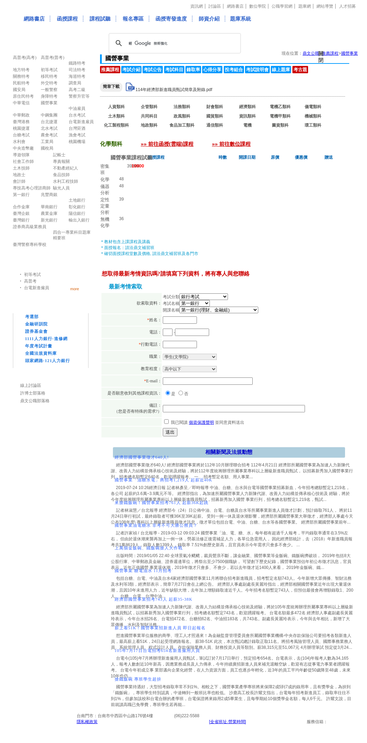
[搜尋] (174, 43)
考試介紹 (131, 69)
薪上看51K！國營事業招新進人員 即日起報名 (160, 627)
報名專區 (133, 19)
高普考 (30, 281)
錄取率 (193, 69)
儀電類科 (313, 106)
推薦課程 (110, 69)
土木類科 (116, 116)
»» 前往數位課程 (231, 144)
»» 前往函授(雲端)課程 (167, 144)
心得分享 (212, 69)
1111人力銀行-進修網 (46, 338)
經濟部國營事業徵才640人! (142, 457)
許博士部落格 (32, 393)
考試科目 (174, 69)
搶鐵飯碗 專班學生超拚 (138, 679)
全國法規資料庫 (41, 353)
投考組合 (234, 69)
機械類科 (313, 116)
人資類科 (116, 106)
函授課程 (67, 19)
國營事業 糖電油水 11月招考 (143, 570)
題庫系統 (240, 19)
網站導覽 (324, 6)
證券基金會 (36, 331)
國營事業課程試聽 (131, 157)
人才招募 (347, 6)
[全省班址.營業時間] (227, 721)
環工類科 (313, 125)
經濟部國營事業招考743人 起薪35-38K (154, 599)
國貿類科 (214, 116)
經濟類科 (247, 106)
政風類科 (182, 116)
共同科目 (149, 116)
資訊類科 (247, 116)
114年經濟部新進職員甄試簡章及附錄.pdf (174, 89)
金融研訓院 (36, 324)
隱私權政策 (87, 721)
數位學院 (257, 6)
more (74, 289)
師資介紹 (209, 19)
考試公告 (153, 69)
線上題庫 (281, 69)
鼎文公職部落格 (34, 400)
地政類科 (149, 125)
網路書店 (235, 6)
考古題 (300, 69)
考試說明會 (257, 69)
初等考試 (32, 274)
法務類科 (182, 106)
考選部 (32, 316)
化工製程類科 (116, 125)
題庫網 (304, 6)
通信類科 (214, 125)
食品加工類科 (181, 125)
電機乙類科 (280, 106)
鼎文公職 (311, 53)
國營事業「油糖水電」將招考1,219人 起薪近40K (164, 480)
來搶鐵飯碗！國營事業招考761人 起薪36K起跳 (162, 502)
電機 (247, 125)
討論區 (214, 6)
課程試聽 (100, 19)
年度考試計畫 (38, 346)
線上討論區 (30, 385)
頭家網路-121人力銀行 (47, 360)
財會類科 (214, 106)
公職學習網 (282, 6)
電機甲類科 (280, 116)
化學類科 (116, 134)
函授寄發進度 (171, 19)
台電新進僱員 (36, 287)
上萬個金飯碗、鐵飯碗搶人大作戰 (149, 548)
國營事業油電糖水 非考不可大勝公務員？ (156, 525)
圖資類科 (280, 125)
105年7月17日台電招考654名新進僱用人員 (157, 650)
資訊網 (196, 6)
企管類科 (149, 106)
